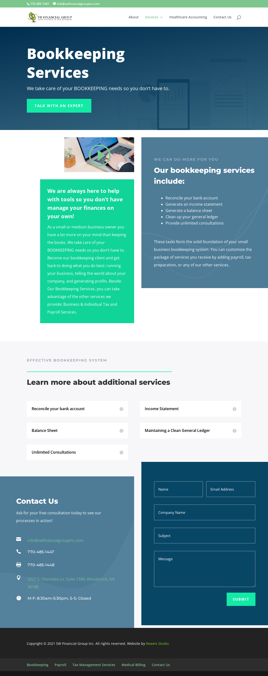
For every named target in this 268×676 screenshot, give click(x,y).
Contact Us (222, 17)
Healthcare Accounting (188, 17)
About (134, 17)
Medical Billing (133, 664)
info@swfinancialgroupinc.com (55, 540)
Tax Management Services (93, 664)
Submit (241, 599)
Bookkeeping (37, 664)
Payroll (60, 664)
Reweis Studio (157, 643)
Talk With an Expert (59, 105)
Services (151, 17)
